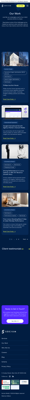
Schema (4, 362)
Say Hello (14, 321)
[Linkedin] (13, 376)
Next (24, 239)
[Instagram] (10, 376)
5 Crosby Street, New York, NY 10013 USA (14, 373)
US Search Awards (23, 1)
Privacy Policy (6, 366)
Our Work (5, 343)
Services (4, 338)
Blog (3, 357)
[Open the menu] (27, 6)
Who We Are (6, 348)
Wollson (9, 396)
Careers (4, 352)
